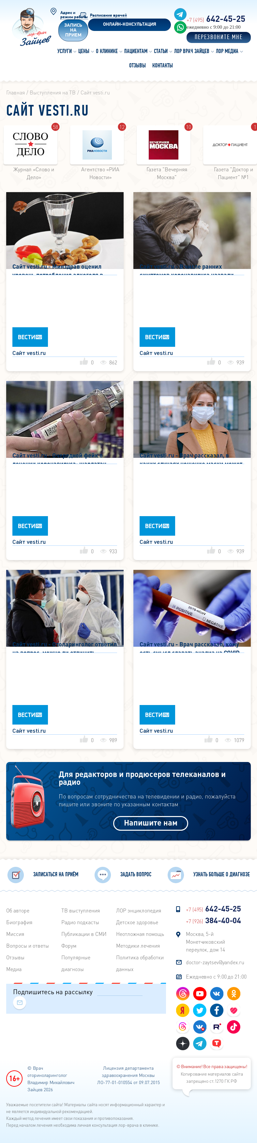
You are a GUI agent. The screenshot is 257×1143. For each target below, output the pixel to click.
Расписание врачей (108, 15)
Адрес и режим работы (74, 15)
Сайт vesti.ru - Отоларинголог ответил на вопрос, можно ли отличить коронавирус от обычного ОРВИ (64, 646)
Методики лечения (138, 945)
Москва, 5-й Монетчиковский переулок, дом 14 (205, 941)
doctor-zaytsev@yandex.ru (215, 962)
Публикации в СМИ (84, 933)
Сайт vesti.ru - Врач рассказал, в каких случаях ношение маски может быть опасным (191, 457)
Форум (68, 945)
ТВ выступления (80, 910)
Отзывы (15, 957)
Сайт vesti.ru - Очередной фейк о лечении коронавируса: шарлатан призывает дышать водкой (59, 457)
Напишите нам (150, 822)
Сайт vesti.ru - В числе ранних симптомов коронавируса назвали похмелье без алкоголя (187, 268)
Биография (19, 922)
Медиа (14, 969)
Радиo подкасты (80, 922)
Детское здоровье (137, 922)
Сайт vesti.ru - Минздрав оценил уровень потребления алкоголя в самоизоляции (57, 268)
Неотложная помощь (140, 933)
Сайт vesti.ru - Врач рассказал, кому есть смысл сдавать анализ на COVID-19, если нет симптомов (191, 646)
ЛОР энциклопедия (138, 910)
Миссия (15, 933)
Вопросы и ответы (27, 945)
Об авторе (17, 910)
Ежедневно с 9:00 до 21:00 (216, 976)
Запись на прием (73, 30)
